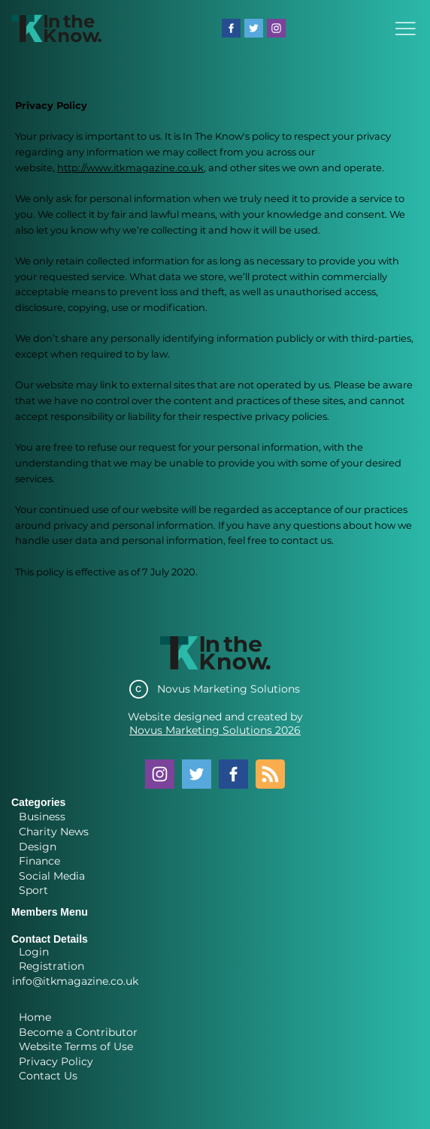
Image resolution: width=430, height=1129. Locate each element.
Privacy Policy (56, 1061)
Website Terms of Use (76, 1046)
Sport (33, 890)
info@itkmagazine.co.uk (75, 981)
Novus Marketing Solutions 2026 (215, 730)
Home (35, 1017)
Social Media (52, 876)
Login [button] (34, 951)
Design (37, 846)
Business (42, 816)
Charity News (54, 831)
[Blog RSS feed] (270, 774)
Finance (39, 861)
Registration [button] (51, 966)
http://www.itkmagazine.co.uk (130, 168)
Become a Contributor (78, 1032)
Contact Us (48, 1075)
